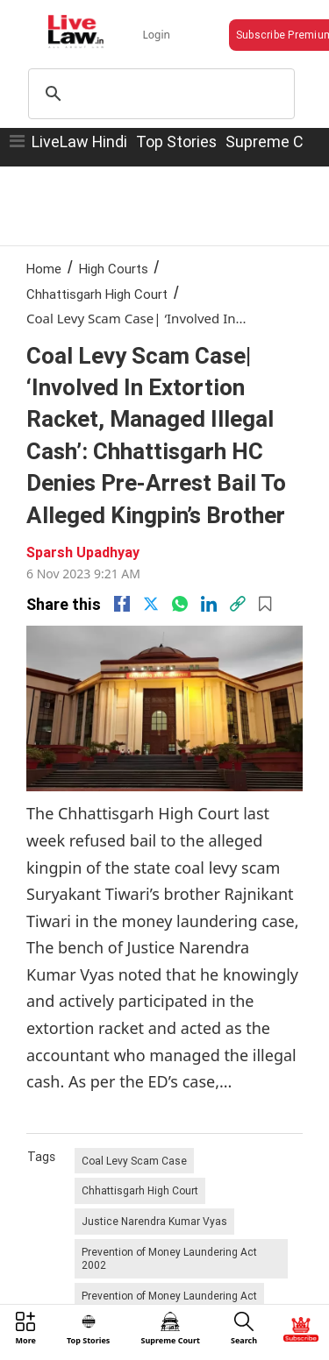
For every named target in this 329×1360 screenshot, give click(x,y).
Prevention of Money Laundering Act (169, 1295)
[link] (238, 604)
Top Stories (176, 141)
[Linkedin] (209, 604)
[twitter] (151, 604)
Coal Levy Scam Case (134, 1160)
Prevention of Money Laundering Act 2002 (169, 1258)
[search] (159, 93)
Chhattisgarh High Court (97, 294)
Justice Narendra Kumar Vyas (154, 1221)
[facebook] (122, 604)
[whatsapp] (180, 604)
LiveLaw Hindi (79, 141)
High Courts (113, 268)
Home (43, 268)
